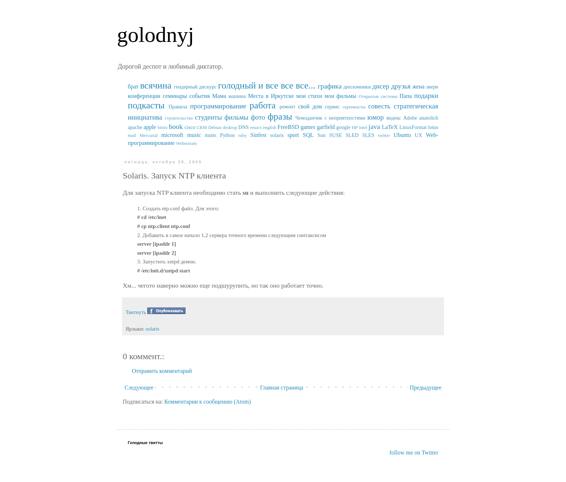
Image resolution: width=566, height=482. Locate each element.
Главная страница (281, 387)
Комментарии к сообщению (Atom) (207, 402)
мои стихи (309, 96)
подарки (426, 95)
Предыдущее (425, 387)
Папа (406, 96)
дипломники (357, 87)
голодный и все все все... (266, 85)
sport (293, 135)
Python (227, 135)
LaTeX (390, 127)
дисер (380, 86)
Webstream (186, 143)
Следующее (139, 387)
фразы (279, 116)
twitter (384, 135)
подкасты (146, 105)
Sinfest (258, 135)
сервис (332, 106)
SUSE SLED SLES (351, 135)
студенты (208, 117)
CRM (202, 127)
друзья (400, 86)
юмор (375, 117)
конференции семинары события (169, 96)
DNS (243, 127)
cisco (189, 127)
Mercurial (148, 135)
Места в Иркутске (271, 96)
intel (363, 127)
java (374, 126)
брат (133, 86)
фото (258, 117)
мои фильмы (340, 96)
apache (135, 127)
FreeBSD (288, 127)
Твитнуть (136, 312)
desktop (230, 127)
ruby (242, 135)
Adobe (410, 118)
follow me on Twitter (413, 452)
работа (262, 105)
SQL (308, 135)
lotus (433, 127)
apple (150, 127)
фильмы (236, 117)
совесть (379, 106)
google (343, 127)
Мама (219, 96)
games (308, 127)
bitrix (163, 127)
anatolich (428, 118)
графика (329, 86)
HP (355, 127)
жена (418, 86)
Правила (178, 106)
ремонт (287, 106)
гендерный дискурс (195, 87)
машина (237, 96)
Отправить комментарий (162, 371)
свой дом (310, 106)
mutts (210, 135)
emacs (256, 127)
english (269, 127)
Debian (215, 127)
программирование (218, 106)
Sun (322, 135)
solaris (277, 135)
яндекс (393, 118)
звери (432, 87)
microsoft (172, 135)
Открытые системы (378, 96)
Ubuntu (402, 135)
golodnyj (155, 35)
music (194, 135)
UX (418, 135)
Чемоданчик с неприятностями (330, 118)
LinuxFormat (413, 127)
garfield (326, 127)
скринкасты (354, 106)
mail (132, 135)
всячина (155, 85)
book (176, 126)
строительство (179, 118)
